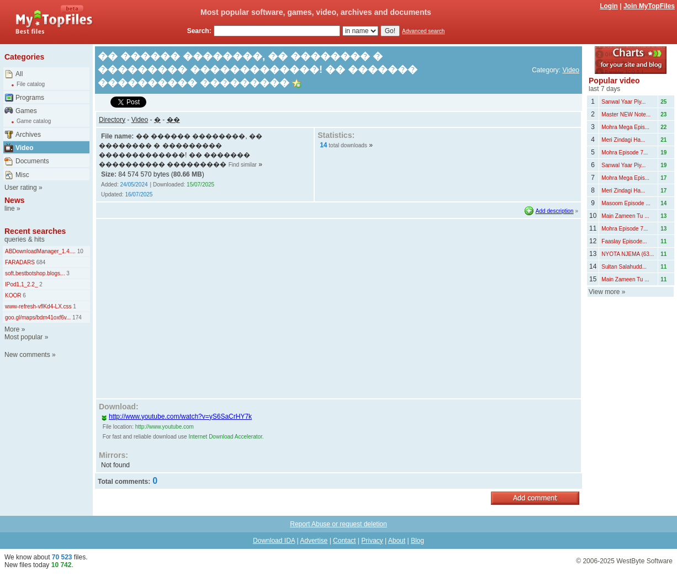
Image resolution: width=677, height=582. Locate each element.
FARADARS (20, 262)
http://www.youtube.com (164, 427)
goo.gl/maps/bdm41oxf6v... (38, 317)
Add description (555, 211)
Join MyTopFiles (649, 6)
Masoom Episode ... (625, 203)
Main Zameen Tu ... (625, 216)
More (11, 329)
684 (40, 262)
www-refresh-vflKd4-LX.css (38, 306)
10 (79, 251)
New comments (27, 355)
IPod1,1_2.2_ (21, 284)
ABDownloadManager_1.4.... (40, 251)
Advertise (313, 540)
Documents (32, 161)
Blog (417, 540)
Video (24, 148)
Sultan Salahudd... (624, 267)
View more (604, 292)
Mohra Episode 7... (624, 152)
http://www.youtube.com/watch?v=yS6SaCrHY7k (176, 416)
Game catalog (34, 121)
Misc (22, 175)
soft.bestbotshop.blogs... (35, 273)
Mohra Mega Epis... (625, 127)
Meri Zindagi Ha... (623, 140)
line (9, 208)
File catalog (31, 84)
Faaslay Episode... (624, 241)
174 (76, 317)
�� (173, 120)
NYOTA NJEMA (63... (627, 254)
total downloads (348, 145)
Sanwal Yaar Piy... (623, 102)
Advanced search (423, 31)
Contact (344, 540)
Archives (28, 134)
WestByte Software (644, 561)
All (19, 74)
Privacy (372, 540)
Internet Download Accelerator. (225, 437)
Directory (112, 120)
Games (26, 111)
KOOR (13, 295)
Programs (29, 98)
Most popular (23, 337)
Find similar (243, 165)
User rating (20, 187)
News (14, 200)
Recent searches (35, 231)
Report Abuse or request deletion (338, 524)
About (396, 540)
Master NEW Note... (625, 114)
